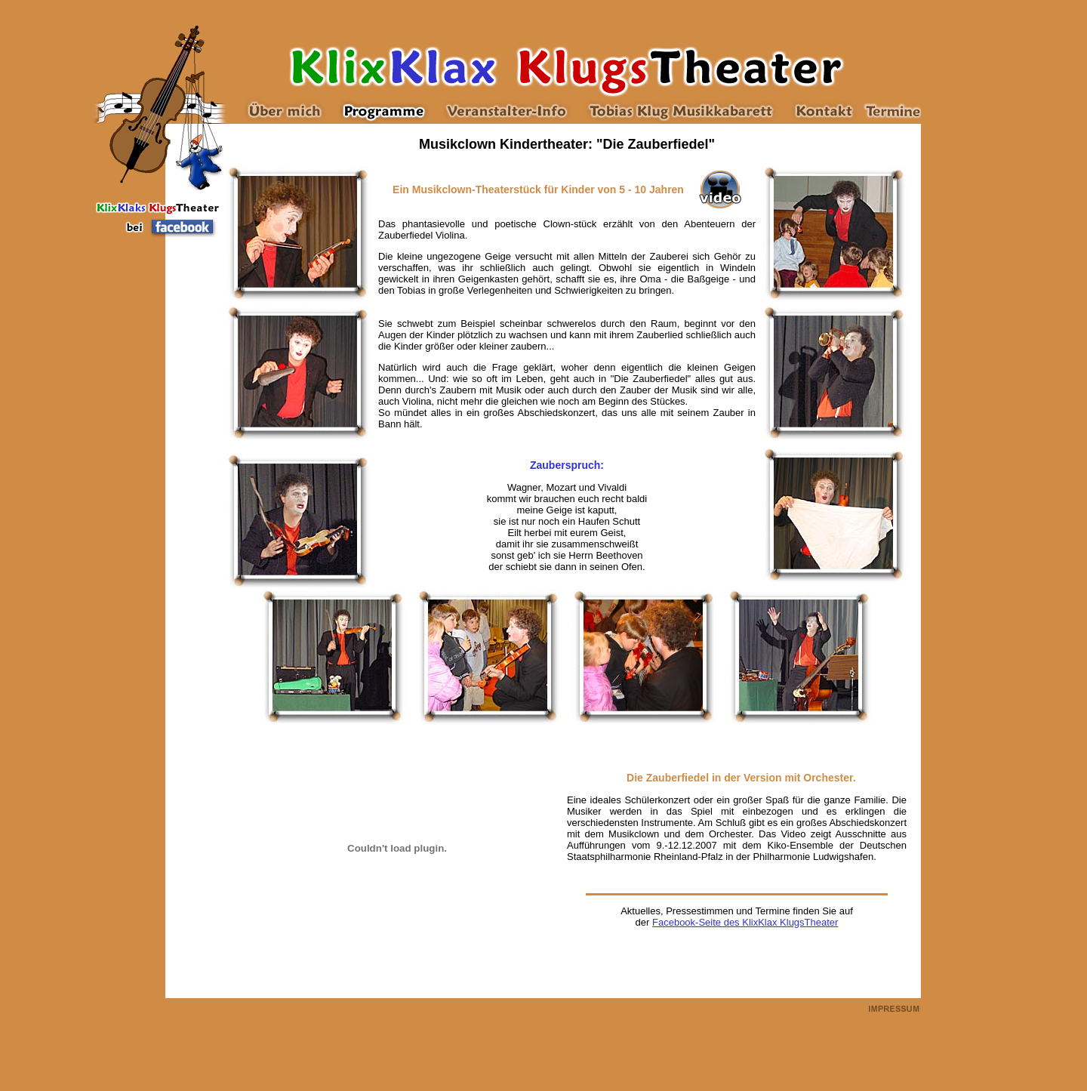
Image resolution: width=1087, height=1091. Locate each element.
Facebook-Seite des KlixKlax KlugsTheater (745, 922)
